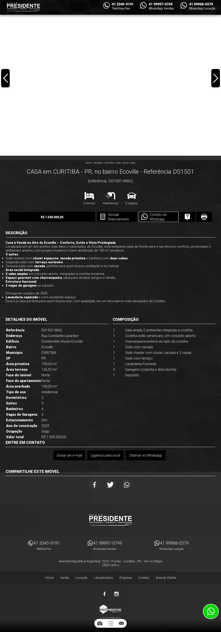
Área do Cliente (166, 578)
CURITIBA (108, 163)
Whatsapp (127, 485)
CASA (117, 163)
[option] (110, 78)
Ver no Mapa (153, 562)
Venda (64, 578)
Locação (81, 578)
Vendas (98, 163)
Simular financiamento (112, 217)
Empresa (126, 578)
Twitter (110, 485)
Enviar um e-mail (69, 455)
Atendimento (211, 611)
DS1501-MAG (129, 163)
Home (49, 578)
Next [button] (215, 78)
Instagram (116, 594)
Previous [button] (5, 78)
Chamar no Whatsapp (145, 455)
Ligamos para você (105, 455)
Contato (143, 578)
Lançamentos (103, 578)
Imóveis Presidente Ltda (110, 520)
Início (88, 163)
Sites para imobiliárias (110, 618)
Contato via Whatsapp (152, 217)
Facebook (93, 485)
